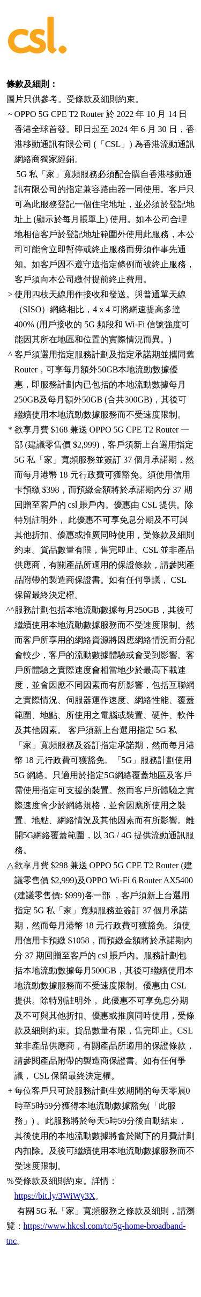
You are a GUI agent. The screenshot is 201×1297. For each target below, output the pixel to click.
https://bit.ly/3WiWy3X (54, 1195)
